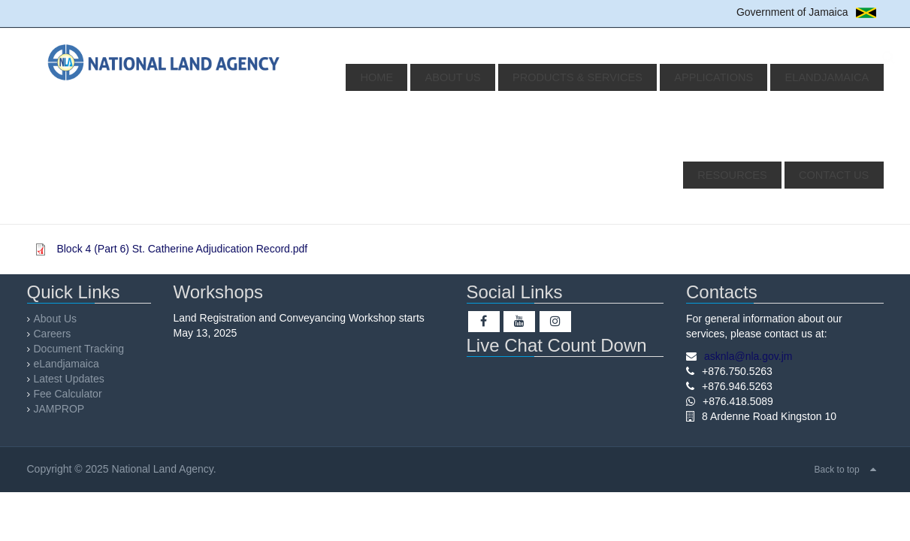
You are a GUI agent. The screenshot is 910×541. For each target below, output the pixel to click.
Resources (839, 77)
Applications (644, 77)
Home (346, 77)
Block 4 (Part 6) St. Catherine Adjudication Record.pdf (181, 249)
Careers (52, 334)
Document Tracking (79, 349)
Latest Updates (69, 379)
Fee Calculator (68, 394)
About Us (410, 77)
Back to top (837, 469)
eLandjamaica (743, 77)
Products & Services (521, 77)
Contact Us (838, 175)
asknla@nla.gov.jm (748, 356)
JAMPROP (59, 409)
